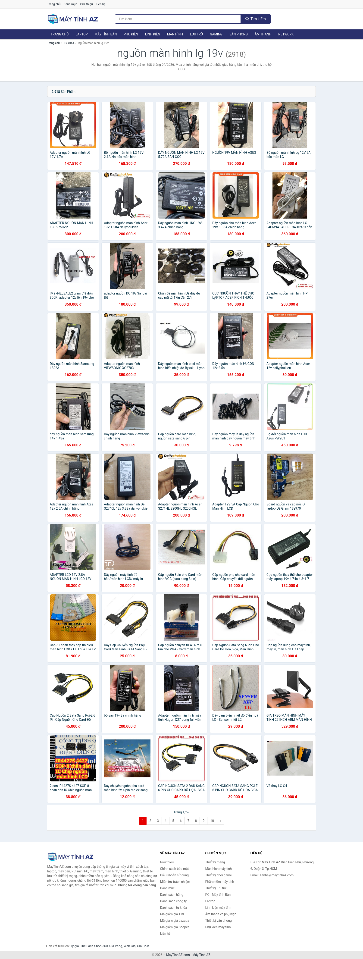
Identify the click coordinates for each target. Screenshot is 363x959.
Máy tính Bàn (106, 34)
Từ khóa (69, 43)
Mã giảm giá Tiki (172, 914)
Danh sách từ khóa (173, 907)
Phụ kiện (131, 34)
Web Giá (130, 946)
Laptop (81, 34)
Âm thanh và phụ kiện (220, 914)
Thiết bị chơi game (218, 875)
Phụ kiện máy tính (218, 927)
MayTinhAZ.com (178, 955)
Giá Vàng (115, 946)
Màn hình (175, 34)
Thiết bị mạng (215, 862)
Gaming (216, 34)
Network (286, 34)
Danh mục (70, 4)
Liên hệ (101, 4)
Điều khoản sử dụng (174, 875)
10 (212, 821)
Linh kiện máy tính (218, 907)
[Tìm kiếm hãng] (178, 19)
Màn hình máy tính (218, 869)
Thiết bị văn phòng (218, 920)
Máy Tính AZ (201, 955)
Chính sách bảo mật (174, 869)
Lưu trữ (196, 34)
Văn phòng (238, 34)
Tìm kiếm (255, 19)
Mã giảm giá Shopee (175, 927)
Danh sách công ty (173, 901)
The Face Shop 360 (94, 946)
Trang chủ (53, 4)
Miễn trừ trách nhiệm (175, 882)
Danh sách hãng (171, 894)
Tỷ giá (74, 946)
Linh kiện (152, 34)
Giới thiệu (86, 4)
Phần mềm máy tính (219, 882)
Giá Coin (143, 946)
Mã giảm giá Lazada (174, 920)
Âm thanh (263, 34)
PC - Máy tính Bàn (218, 894)
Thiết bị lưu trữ (215, 888)
